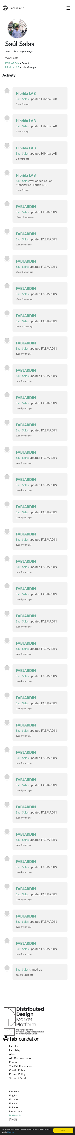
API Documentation (20, 1058)
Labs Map (14, 1050)
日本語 (13, 1119)
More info (11, 1132)
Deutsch (14, 1091)
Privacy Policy (17, 1074)
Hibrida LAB (12, 67)
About (12, 1054)
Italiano (13, 1107)
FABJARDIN (12, 63)
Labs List (14, 1046)
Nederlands (15, 1111)
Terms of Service (18, 1078)
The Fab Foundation (20, 1066)
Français (14, 1103)
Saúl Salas (22, 99)
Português (15, 1115)
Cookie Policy (17, 1070)
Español (13, 1099)
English (13, 1095)
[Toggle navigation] (68, 7)
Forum (13, 1062)
